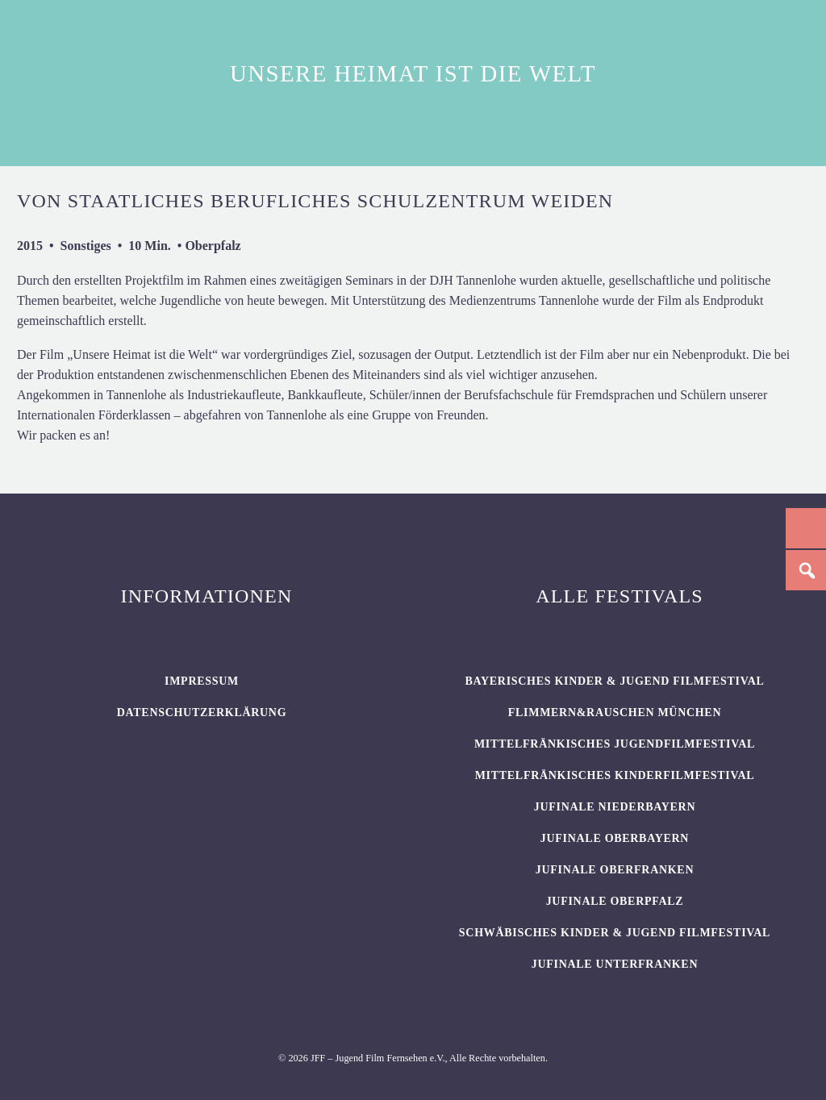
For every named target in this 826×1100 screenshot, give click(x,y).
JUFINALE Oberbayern (614, 838)
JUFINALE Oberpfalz (615, 901)
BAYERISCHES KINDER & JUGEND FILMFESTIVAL (614, 681)
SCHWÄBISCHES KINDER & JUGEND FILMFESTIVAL (614, 933)
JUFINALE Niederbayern (615, 807)
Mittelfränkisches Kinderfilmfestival (615, 775)
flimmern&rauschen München (614, 712)
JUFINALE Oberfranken (615, 870)
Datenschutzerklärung (202, 712)
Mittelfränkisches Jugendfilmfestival (614, 744)
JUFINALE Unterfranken (615, 964)
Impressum (202, 681)
